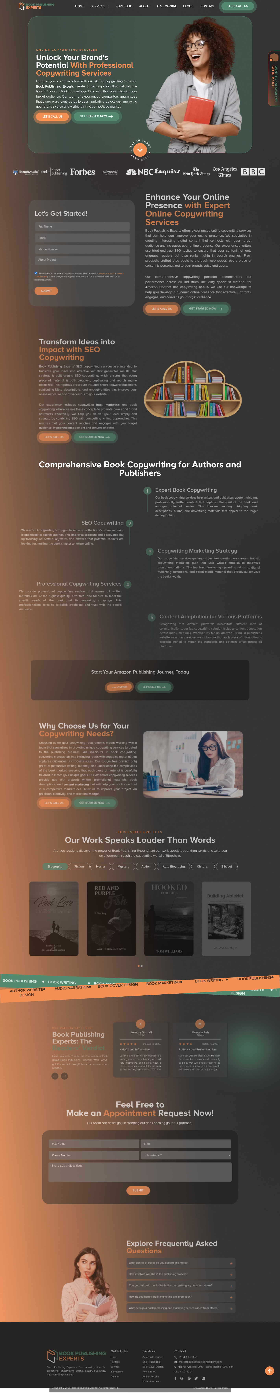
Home (79, 6)
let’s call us (238, 6)
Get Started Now (96, 116)
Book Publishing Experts (55, 86)
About (144, 6)
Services (98, 6)
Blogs (188, 6)
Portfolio (124, 6)
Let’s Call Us (52, 116)
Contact (207, 6)
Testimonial (167, 6)
